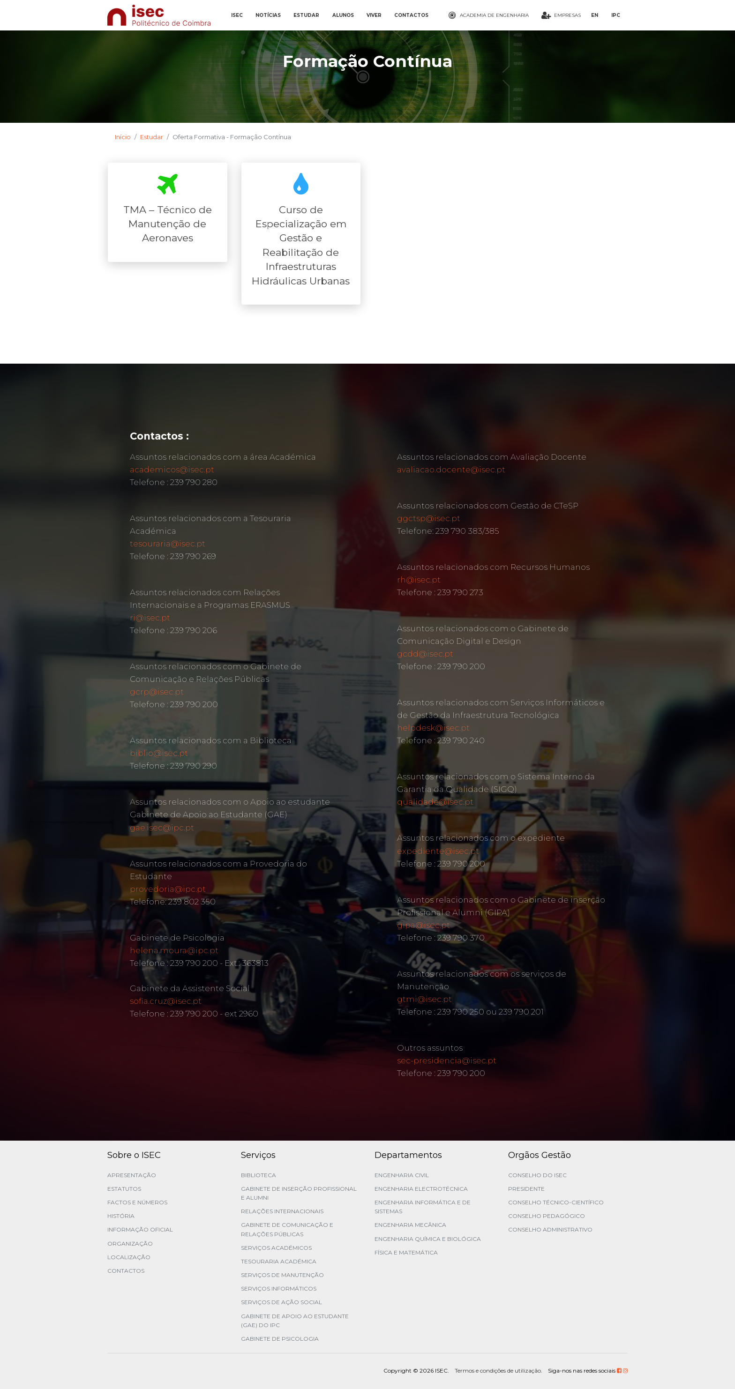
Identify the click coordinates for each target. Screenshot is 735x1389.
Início (123, 137)
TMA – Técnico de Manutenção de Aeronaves (167, 224)
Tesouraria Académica (278, 1261)
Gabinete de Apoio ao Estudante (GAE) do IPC (295, 1321)
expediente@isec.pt (438, 851)
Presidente (526, 1188)
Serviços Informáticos (278, 1288)
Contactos (125, 1270)
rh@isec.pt (419, 579)
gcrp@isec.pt (157, 691)
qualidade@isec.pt (435, 802)
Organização (130, 1243)
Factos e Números (137, 1202)
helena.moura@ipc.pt (174, 950)
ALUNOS (343, 15)
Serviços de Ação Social (281, 1302)
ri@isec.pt (150, 617)
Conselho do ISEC (537, 1175)
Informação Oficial (140, 1229)
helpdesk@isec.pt (433, 727)
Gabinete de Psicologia (280, 1338)
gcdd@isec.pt (425, 653)
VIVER (374, 15)
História (121, 1215)
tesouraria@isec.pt (167, 543)
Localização (128, 1257)
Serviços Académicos (276, 1247)
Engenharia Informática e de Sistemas (423, 1207)
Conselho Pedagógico (546, 1215)
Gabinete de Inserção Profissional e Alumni (299, 1193)
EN (594, 15)
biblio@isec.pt (159, 753)
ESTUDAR (306, 15)
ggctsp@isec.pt (428, 518)
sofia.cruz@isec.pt (166, 1001)
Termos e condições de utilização (498, 1370)
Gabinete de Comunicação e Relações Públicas (287, 1229)
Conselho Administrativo (550, 1229)
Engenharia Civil (402, 1175)
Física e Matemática (406, 1252)
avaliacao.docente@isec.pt (451, 469)
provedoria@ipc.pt (168, 889)
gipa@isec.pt (423, 925)
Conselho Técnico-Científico (556, 1202)
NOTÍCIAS (268, 15)
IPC (615, 15)
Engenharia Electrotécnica (421, 1188)
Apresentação (131, 1175)
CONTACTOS (411, 15)
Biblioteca (258, 1175)
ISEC (237, 15)
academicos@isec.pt (172, 469)
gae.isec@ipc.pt (162, 827)
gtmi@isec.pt (424, 999)
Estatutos (124, 1188)
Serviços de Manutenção (282, 1274)
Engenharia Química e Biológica (428, 1238)
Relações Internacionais (282, 1211)
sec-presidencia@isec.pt (446, 1060)
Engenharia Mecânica (410, 1224)
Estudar (151, 137)
